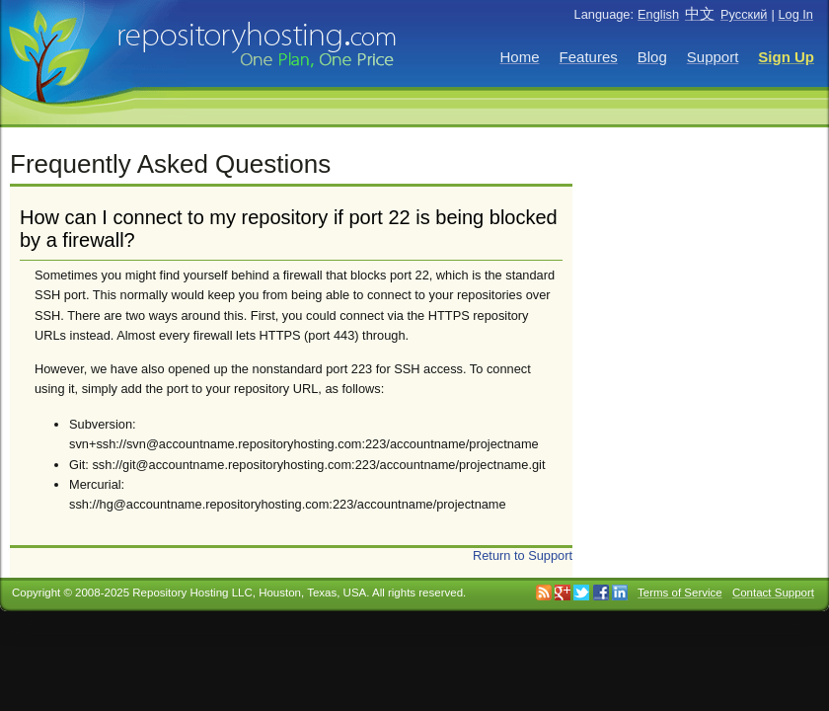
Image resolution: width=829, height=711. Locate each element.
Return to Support (522, 555)
